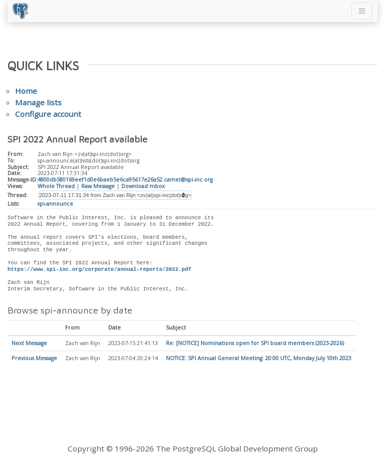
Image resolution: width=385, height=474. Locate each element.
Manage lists (38, 102)
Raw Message (98, 186)
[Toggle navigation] (361, 11)
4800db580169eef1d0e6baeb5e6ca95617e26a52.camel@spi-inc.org (125, 179)
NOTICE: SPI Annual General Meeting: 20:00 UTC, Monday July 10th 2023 (258, 358)
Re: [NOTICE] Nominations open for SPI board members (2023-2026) (255, 343)
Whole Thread (56, 186)
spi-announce (55, 203)
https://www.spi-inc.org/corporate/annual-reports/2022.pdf (99, 269)
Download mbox (143, 186)
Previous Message (34, 358)
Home (26, 91)
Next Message (29, 343)
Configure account (48, 114)
